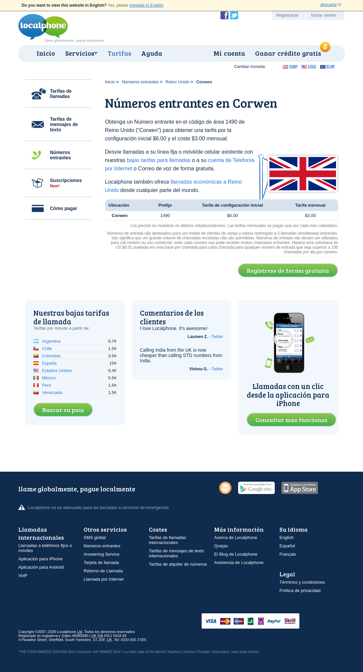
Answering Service (102, 554)
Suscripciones (66, 183)
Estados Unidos (57, 370)
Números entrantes (60, 155)
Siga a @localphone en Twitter (234, 15)
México (49, 377)
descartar (328, 4)
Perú (46, 385)
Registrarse (287, 15)
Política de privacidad (300, 590)
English (286, 537)
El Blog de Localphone (235, 554)
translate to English (146, 5)
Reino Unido (177, 81)
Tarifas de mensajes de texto (64, 124)
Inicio (46, 53)
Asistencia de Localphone (238, 562)
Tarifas (119, 53)
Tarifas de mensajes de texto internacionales (176, 553)
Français (287, 554)
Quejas (221, 545)
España (49, 363)
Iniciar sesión (323, 15)
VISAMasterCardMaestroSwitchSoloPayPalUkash (259, 621)
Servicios (79, 53)
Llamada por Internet (104, 579)
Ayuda (151, 53)
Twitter (217, 336)
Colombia (51, 355)
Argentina (51, 341)
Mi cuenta (229, 53)
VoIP (22, 575)
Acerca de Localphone (235, 537)
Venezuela (52, 392)
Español (287, 545)
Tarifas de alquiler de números (178, 564)
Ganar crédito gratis (288, 53)
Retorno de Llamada (103, 570)
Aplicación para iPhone (40, 558)
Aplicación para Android (41, 567)
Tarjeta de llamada (101, 562)
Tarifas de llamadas (61, 93)
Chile (47, 348)
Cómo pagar (63, 208)
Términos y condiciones (302, 582)
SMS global (95, 537)
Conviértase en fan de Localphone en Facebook (224, 15)
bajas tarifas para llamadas (158, 160)
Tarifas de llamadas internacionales (167, 540)
